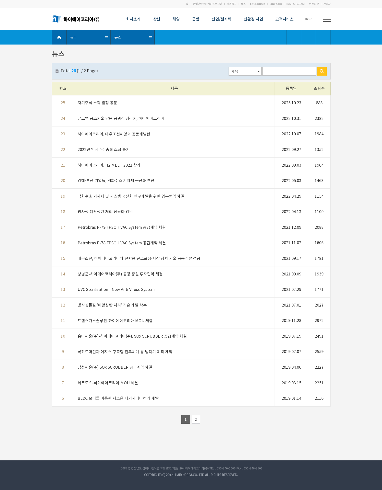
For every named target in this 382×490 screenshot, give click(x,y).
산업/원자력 (222, 20)
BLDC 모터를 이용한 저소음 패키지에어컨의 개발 (118, 398)
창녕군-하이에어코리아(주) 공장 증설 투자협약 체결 (120, 274)
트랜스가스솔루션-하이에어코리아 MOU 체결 (115, 321)
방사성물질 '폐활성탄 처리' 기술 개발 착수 (112, 305)
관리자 (327, 4)
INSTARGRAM (295, 4)
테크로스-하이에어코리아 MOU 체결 (108, 383)
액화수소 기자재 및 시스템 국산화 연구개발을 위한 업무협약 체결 (131, 196)
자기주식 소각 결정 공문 (97, 103)
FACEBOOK (257, 4)
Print (323, 37)
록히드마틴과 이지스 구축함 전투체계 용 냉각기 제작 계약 (125, 352)
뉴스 (243, 4)
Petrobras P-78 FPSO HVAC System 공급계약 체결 (122, 243)
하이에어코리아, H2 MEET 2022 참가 (109, 165)
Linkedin (276, 4)
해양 (176, 20)
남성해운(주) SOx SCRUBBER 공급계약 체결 (115, 367)
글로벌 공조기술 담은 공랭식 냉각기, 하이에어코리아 (121, 118)
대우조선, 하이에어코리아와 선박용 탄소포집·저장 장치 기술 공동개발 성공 (139, 258)
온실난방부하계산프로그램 (207, 4)
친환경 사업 (253, 20)
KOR (309, 19)
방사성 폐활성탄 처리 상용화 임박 (105, 212)
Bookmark (294, 37)
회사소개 (133, 20)
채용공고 (231, 4)
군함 (195, 20)
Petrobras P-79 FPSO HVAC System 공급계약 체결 (122, 227)
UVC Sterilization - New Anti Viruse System (116, 289)
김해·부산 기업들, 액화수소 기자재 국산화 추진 (116, 181)
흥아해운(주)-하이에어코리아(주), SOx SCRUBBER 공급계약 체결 (132, 336)
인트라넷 (314, 4)
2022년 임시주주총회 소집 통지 (104, 150)
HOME (59, 37)
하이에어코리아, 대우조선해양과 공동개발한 (114, 134)
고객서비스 (284, 20)
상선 (156, 20)
